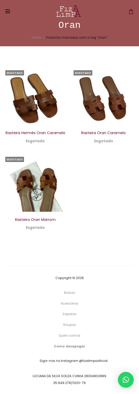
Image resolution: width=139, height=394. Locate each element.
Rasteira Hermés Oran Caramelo (35, 132)
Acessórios (69, 303)
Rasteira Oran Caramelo (103, 132)
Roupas (69, 324)
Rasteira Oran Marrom (35, 219)
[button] (126, 380)
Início (36, 37)
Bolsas (69, 292)
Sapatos (69, 314)
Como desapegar (69, 346)
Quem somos (69, 335)
